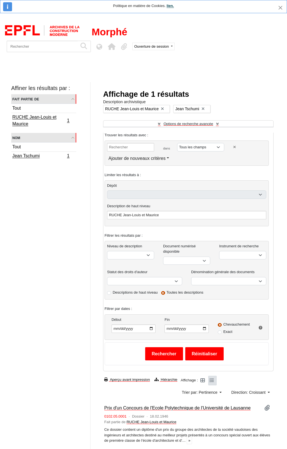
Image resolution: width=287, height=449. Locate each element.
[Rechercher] (42, 46)
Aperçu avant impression (127, 379)
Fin (167, 319)
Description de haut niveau (128, 206)
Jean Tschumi (41, 156)
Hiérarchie (165, 379)
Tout (16, 108)
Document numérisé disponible (179, 249)
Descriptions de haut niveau (135, 292)
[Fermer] (280, 7)
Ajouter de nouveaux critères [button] (137, 158)
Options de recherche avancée (188, 124)
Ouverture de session (152, 46)
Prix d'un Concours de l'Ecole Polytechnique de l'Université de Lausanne (177, 407)
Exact (228, 332)
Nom (16, 137)
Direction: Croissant (249, 392)
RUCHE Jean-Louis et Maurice (41, 120)
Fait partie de (25, 99)
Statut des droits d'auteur (127, 272)
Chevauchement (236, 324)
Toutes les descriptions (184, 292)
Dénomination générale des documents (222, 272)
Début (116, 319)
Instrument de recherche (239, 246)
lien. (170, 6)
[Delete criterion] (234, 147)
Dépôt (112, 185)
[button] (111, 46)
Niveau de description (124, 246)
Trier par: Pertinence (200, 392)
